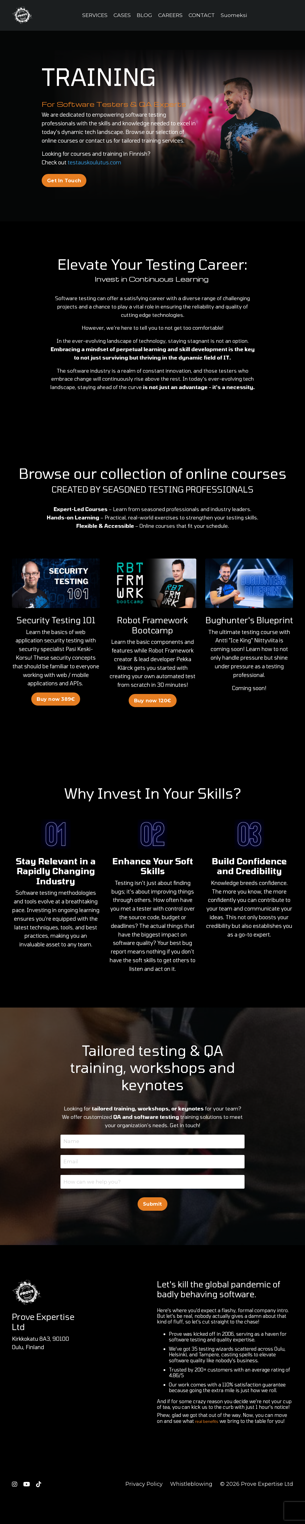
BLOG (144, 15)
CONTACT (203, 15)
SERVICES (93, 15)
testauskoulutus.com (94, 162)
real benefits (209, 1446)
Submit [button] (152, 1229)
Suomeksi (235, 15)
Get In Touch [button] (64, 180)
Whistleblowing (191, 1509)
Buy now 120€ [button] (152, 714)
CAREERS (171, 15)
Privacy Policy (144, 1509)
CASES (121, 15)
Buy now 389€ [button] (56, 712)
